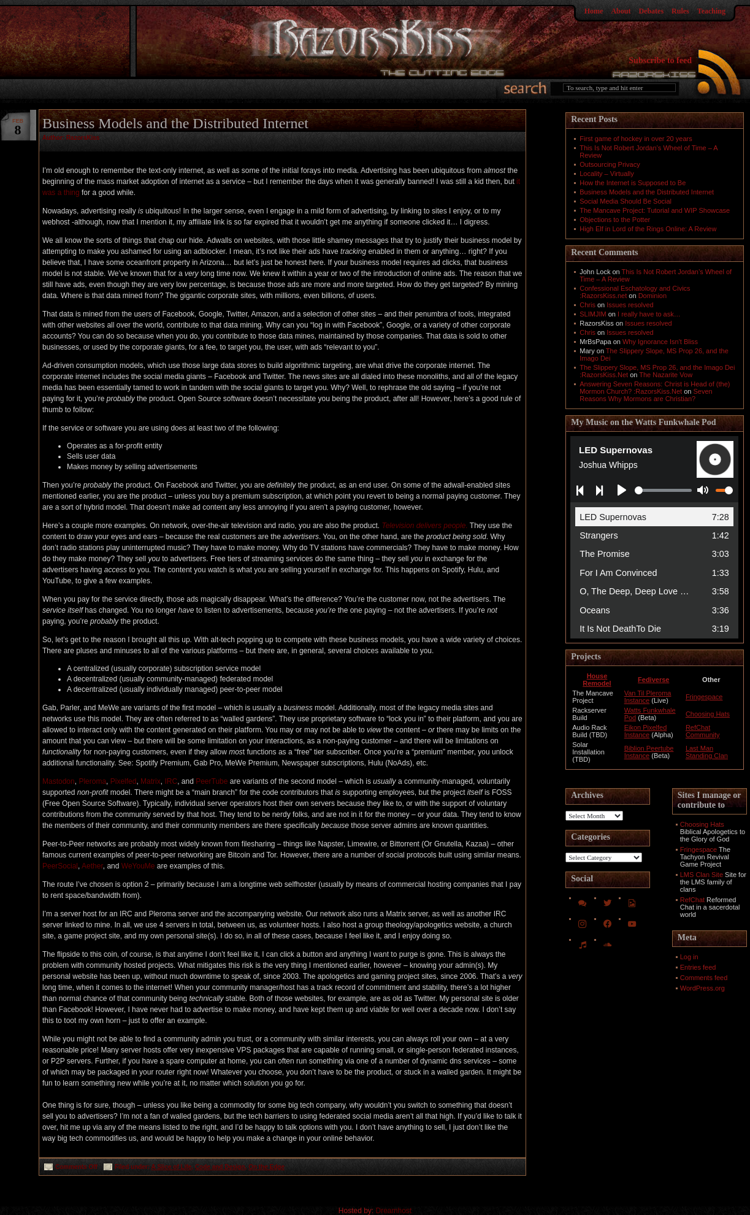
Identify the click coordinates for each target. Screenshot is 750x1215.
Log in (689, 956)
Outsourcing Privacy (610, 164)
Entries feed (698, 967)
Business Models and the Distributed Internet (175, 123)
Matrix (150, 781)
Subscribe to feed (660, 60)
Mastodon (58, 781)
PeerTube (212, 781)
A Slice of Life (171, 1166)
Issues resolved (630, 305)
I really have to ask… (649, 314)
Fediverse (653, 679)
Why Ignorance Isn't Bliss (660, 341)
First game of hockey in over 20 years (636, 138)
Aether (92, 866)
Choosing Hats (708, 714)
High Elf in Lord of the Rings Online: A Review (648, 228)
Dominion (652, 295)
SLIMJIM (593, 314)
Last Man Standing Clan (707, 752)
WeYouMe (138, 866)
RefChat (692, 899)
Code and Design (220, 1166)
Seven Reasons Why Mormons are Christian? (646, 395)
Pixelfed (123, 781)
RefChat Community (703, 731)
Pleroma (92, 781)
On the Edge (266, 1166)
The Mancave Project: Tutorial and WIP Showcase (655, 210)
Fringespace (704, 696)
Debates (651, 11)
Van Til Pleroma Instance (648, 696)
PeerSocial (60, 866)
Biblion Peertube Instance (649, 752)
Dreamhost (394, 1210)
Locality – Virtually (606, 173)
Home (593, 11)
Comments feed (704, 977)
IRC (170, 781)
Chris (587, 305)
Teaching (711, 11)
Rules (680, 11)
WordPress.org (702, 988)
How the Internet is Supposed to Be (633, 182)
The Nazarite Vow (665, 374)
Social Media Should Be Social (626, 201)
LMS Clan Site (701, 874)
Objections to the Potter (615, 219)
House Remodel (597, 679)
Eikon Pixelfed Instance (645, 731)
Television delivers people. (424, 525)
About (620, 11)
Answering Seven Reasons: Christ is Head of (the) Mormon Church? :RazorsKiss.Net (655, 387)
